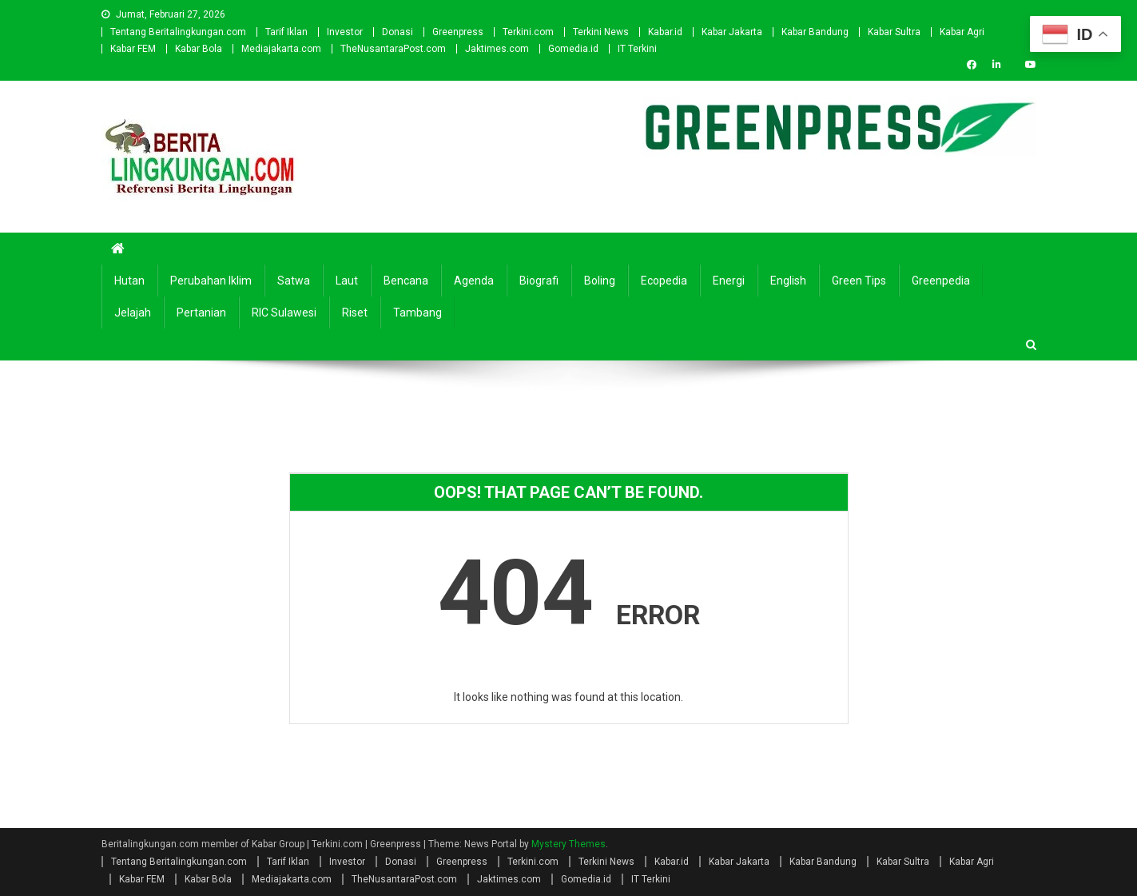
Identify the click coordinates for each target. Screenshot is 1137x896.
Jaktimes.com (497, 48)
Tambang (417, 312)
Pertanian (201, 312)
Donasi (397, 32)
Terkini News (601, 32)
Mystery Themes (568, 844)
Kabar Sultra (894, 32)
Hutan (129, 280)
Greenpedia (941, 280)
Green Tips (859, 280)
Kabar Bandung (815, 32)
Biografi (539, 280)
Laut (347, 280)
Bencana (406, 280)
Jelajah (132, 312)
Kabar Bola (198, 48)
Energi (729, 280)
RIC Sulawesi (284, 312)
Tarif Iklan (286, 32)
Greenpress (457, 32)
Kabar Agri (962, 32)
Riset (355, 312)
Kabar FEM (133, 48)
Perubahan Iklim (211, 280)
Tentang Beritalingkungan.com (178, 32)
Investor (345, 32)
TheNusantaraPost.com (393, 48)
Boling (599, 280)
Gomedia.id (573, 48)
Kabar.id (665, 32)
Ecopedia (664, 280)
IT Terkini (637, 48)
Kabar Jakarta (732, 32)
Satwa (293, 280)
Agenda (474, 280)
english (788, 280)
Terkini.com (528, 32)
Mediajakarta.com (281, 48)
